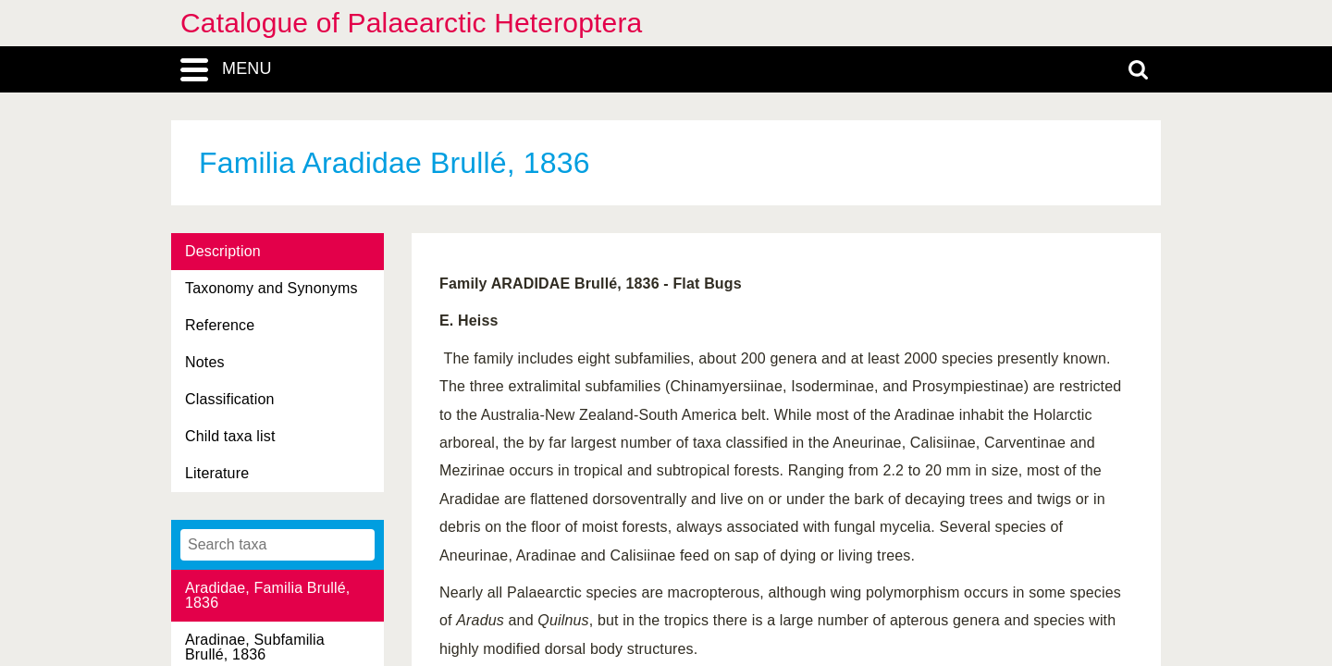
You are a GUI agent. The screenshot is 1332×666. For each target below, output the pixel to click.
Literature (217, 473)
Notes (205, 362)
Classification (230, 399)
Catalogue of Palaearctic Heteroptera (411, 22)
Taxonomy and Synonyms (271, 288)
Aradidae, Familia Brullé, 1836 (267, 595)
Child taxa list (230, 436)
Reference (219, 325)
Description (223, 251)
